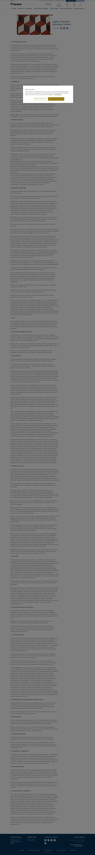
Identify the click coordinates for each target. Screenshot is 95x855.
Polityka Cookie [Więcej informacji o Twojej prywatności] (57, 94)
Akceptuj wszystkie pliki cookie (56, 98)
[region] (48, 94)
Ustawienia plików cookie (40, 98)
